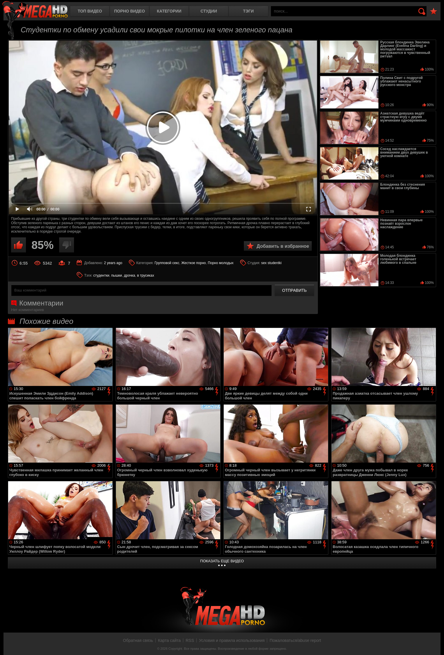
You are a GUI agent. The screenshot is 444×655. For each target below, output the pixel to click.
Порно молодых (220, 263)
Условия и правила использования (232, 640)
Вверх (435, 644)
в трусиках (145, 275)
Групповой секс (166, 263)
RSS (190, 640)
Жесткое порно (193, 263)
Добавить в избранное (283, 246)
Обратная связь (138, 640)
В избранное (433, 11)
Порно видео (129, 11)
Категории (169, 11)
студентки (101, 275)
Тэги (248, 11)
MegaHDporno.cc (35, 10)
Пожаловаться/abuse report (295, 640)
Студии (208, 11)
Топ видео (90, 11)
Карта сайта (169, 640)
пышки (116, 275)
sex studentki (271, 263)
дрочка (129, 275)
